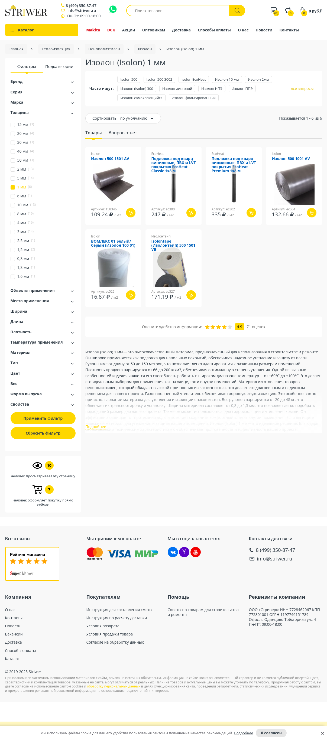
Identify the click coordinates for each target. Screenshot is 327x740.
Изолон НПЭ (211, 88)
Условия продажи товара (109, 634)
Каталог (12, 658)
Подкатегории (59, 66)
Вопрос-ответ (123, 133)
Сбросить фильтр (43, 433)
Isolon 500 (128, 79)
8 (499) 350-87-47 (81, 5)
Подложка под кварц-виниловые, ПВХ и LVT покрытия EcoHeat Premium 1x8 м (234, 165)
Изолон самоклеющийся (141, 97)
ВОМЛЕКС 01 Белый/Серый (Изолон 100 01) (113, 243)
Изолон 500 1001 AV (291, 159)
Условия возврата (102, 626)
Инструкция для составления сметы (119, 609)
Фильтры (26, 66)
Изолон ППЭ (242, 88)
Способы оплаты (214, 29)
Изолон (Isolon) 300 (136, 88)
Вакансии (14, 634)
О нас (243, 29)
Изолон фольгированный (194, 97)
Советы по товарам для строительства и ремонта (203, 612)
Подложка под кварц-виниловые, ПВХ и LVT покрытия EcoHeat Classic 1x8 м (173, 165)
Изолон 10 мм (227, 79)
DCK (111, 29)
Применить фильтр (43, 418)
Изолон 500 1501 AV (110, 159)
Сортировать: (105, 118)
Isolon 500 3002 (160, 79)
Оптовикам (153, 29)
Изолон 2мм (258, 79)
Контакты (289, 29)
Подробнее (243, 733)
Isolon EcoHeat (194, 79)
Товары (93, 133)
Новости (264, 29)
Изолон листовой (177, 88)
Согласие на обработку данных (115, 642)
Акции (128, 29)
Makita (93, 29)
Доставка (181, 29)
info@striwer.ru (81, 10)
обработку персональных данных (113, 686)
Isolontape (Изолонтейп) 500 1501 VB (173, 245)
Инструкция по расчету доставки (116, 617)
